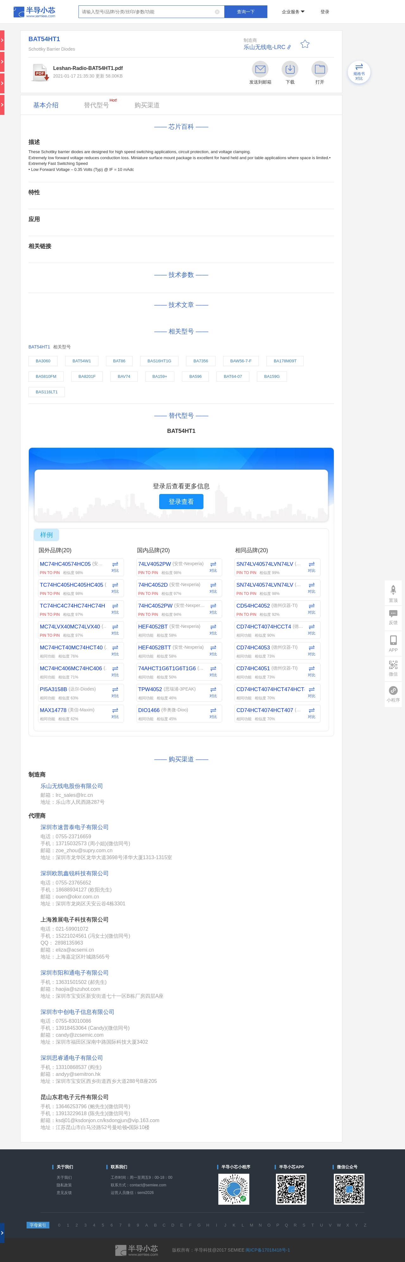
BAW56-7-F (241, 361)
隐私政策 (64, 1185)
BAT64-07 (233, 376)
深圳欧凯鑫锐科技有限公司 (74, 873)
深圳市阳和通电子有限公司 (74, 973)
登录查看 (181, 501)
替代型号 (100, 103)
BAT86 (119, 361)
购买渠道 (147, 105)
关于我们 (64, 1177)
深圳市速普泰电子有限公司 (74, 827)
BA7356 (200, 361)
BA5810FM (46, 376)
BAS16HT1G (159, 361)
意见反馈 (64, 1192)
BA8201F (87, 376)
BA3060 (43, 361)
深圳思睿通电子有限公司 (71, 1058)
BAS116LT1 (47, 392)
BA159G (272, 376)
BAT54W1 (81, 361)
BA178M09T (285, 361)
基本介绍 (46, 105)
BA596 (195, 376)
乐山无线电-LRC (264, 47)
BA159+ (160, 376)
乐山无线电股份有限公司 (71, 786)
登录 (325, 11)
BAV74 (124, 376)
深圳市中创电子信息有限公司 (77, 1012)
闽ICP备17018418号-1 (268, 1250)
